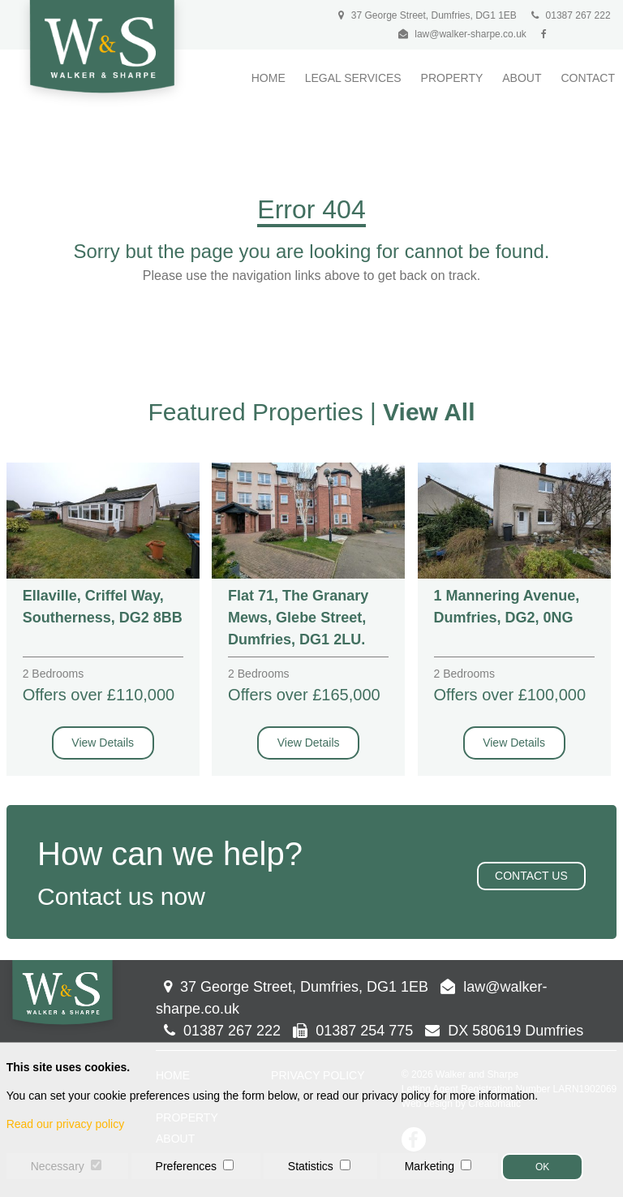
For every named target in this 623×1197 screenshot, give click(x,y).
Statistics (310, 1166)
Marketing (429, 1166)
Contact (588, 77)
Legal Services (353, 77)
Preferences (186, 1166)
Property (452, 77)
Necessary (57, 1166)
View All (429, 411)
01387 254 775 (353, 1031)
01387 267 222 (570, 15)
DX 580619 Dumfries (504, 1031)
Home (268, 77)
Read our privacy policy (65, 1123)
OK (542, 1167)
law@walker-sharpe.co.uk (470, 34)
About (521, 77)
